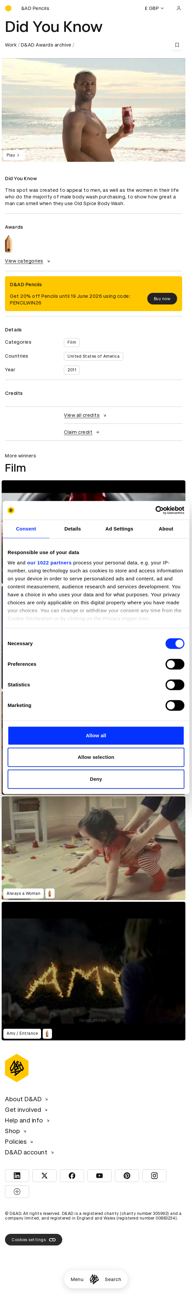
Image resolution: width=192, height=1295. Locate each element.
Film (72, 342)
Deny (96, 779)
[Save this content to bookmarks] (177, 45)
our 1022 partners (49, 562)
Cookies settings (34, 1239)
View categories (28, 261)
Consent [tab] (26, 528)
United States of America (94, 356)
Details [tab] (73, 528)
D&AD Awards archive (46, 45)
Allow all (96, 735)
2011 (72, 370)
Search (113, 1279)
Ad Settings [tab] (119, 528)
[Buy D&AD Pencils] (38, 8)
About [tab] (166, 528)
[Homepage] (94, 1279)
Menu (77, 1279)
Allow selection (96, 757)
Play (14, 155)
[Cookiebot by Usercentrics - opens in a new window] (155, 510)
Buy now (162, 298)
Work (11, 45)
